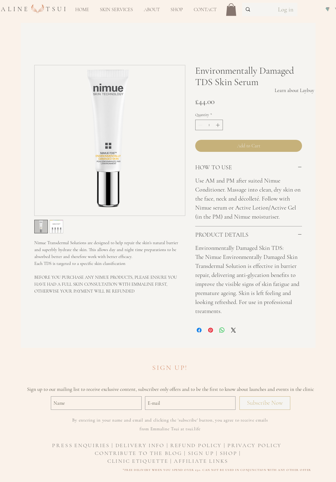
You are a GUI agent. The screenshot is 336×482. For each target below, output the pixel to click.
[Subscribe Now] (264, 403)
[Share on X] (233, 330)
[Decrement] (199, 125)
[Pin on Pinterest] (210, 330)
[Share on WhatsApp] (222, 330)
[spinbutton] (209, 125)
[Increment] (218, 125)
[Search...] (255, 9)
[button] (116, 9)
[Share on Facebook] (199, 330)
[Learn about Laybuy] (294, 90)
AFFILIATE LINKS (201, 461)
